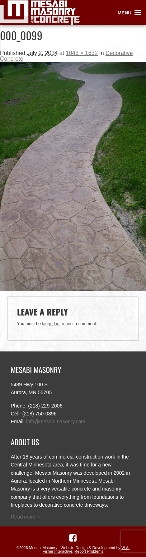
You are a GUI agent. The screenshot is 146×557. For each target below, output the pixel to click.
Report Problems (88, 551)
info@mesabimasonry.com (55, 421)
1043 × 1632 (82, 53)
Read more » (25, 517)
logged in (51, 323)
